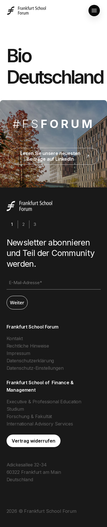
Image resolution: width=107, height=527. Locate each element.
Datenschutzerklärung (30, 360)
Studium (15, 409)
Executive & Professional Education (44, 401)
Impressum (19, 353)
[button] (94, 10)
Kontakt (15, 338)
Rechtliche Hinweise (28, 346)
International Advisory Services (40, 424)
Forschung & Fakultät (29, 416)
